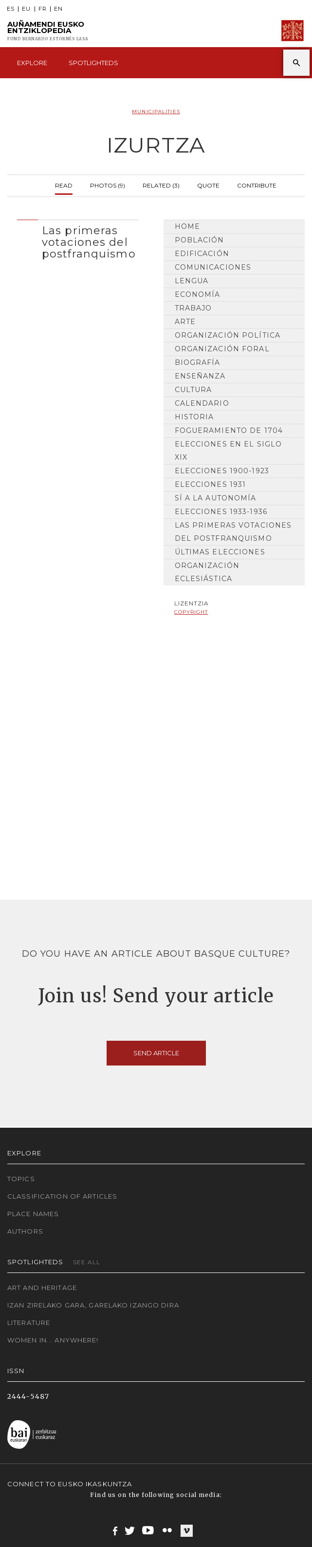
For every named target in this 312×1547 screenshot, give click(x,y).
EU (26, 9)
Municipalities (156, 111)
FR (42, 9)
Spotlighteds (93, 63)
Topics (21, 1179)
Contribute (256, 184)
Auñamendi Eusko (48, 30)
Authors (25, 1231)
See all (87, 1262)
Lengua (192, 280)
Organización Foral (222, 348)
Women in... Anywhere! (53, 1340)
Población (199, 240)
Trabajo (193, 308)
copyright (191, 612)
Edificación (202, 253)
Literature (28, 1322)
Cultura (193, 389)
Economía (197, 294)
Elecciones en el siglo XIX (228, 451)
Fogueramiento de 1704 (229, 430)
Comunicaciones (213, 267)
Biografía (197, 362)
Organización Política (228, 335)
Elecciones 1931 (210, 484)
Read (64, 184)
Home (187, 226)
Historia (194, 417)
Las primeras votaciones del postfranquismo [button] (89, 242)
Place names (33, 1214)
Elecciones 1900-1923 (222, 470)
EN (58, 9)
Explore (32, 63)
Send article (156, 1053)
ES (11, 9)
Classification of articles (62, 1196)
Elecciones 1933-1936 (221, 511)
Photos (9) (107, 184)
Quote (208, 184)
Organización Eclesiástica (207, 572)
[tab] (78, 240)
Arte (185, 321)
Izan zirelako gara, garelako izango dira (93, 1305)
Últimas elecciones (220, 552)
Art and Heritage (42, 1287)
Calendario (202, 403)
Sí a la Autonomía (216, 498)
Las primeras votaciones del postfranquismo (233, 532)
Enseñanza (200, 376)
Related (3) (161, 184)
